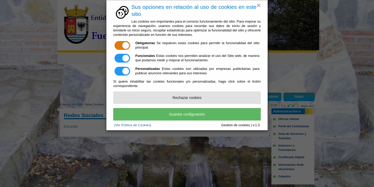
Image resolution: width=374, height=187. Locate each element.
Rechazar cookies (186, 98)
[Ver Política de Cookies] (132, 125)
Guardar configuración (187, 114)
